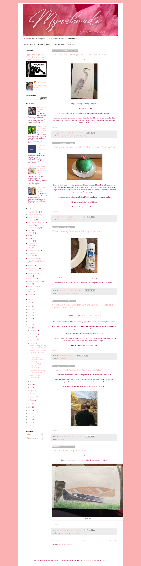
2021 (30, 315)
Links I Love (32, 289)
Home (84, 541)
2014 (30, 410)
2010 (30, 422)
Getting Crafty (61, 293)
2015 (30, 407)
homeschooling (32, 273)
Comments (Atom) (66, 544)
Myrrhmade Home (29, 44)
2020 (30, 318)
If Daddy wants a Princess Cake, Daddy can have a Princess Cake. (84, 147)
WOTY (30, 292)
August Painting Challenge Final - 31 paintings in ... (38, 346)
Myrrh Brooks (41, 82)
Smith (30, 284)
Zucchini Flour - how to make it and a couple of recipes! (41, 129)
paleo (94, 220)
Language (31, 294)
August (32, 343)
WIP (29, 230)
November (33, 334)
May (31, 387)
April (32, 391)
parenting (31, 225)
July (31, 381)
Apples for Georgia (34, 286)
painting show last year (76, 460)
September (33, 340)
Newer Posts (56, 541)
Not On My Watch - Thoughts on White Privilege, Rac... (36, 366)
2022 (30, 312)
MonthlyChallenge (82, 136)
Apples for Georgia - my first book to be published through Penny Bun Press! (36, 57)
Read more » (56, 127)
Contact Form (71, 44)
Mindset (30, 241)
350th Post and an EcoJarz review (41, 109)
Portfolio (48, 44)
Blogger (103, 560)
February (33, 397)
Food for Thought (62, 358)
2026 (30, 303)
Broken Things (32, 279)
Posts (29, 434)
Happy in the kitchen (76, 220)
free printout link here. (92, 315)
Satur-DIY (31, 256)
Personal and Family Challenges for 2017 (41, 148)
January (32, 400)
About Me (40, 44)
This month (63, 113)
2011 (30, 419)
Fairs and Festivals (33, 271)
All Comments (32, 438)
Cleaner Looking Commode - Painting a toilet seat (76, 231)
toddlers (30, 233)
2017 (30, 328)
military (30, 265)
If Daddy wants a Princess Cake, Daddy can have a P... (38, 352)
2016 (30, 404)
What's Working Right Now (36, 261)
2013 (30, 413)
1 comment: (78, 290)
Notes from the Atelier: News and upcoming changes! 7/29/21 (41, 170)
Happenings (63, 136)
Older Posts (112, 541)
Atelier (30, 276)
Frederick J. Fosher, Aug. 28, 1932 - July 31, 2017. (76, 369)
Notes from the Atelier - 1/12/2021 (41, 189)
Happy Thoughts (72, 136)
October (32, 337)
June (31, 384)
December (33, 330)
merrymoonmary (88, 560)
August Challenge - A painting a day (69, 450)
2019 (30, 322)
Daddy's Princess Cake (63, 220)
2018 (30, 325)
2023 (30, 309)
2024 (30, 306)
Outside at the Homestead (36, 222)
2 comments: (78, 133)
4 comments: (78, 217)
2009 (30, 426)
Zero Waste (31, 253)
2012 (30, 416)
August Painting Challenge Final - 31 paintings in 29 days (80, 54)
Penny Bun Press (59, 44)
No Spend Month (33, 268)
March (32, 394)
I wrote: (101, 333)
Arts (58, 136)
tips (97, 220)
